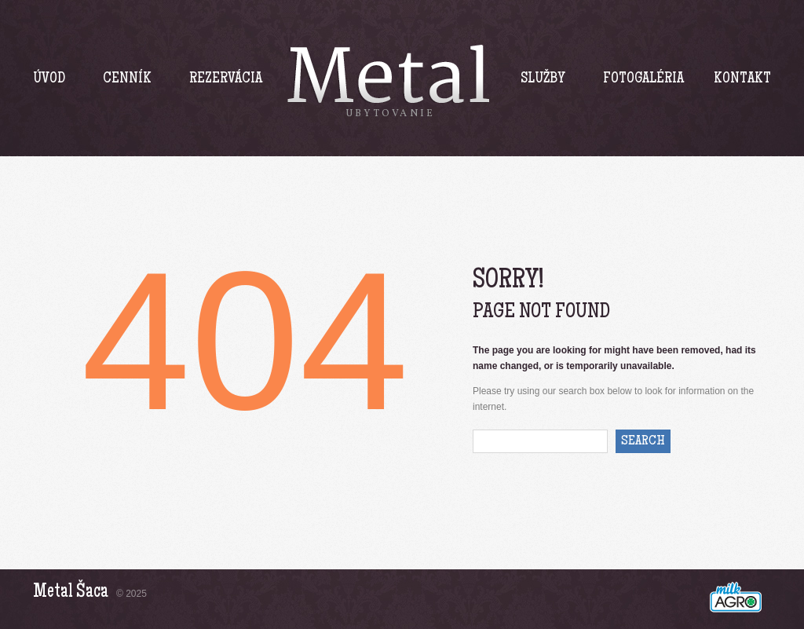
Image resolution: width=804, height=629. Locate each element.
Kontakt (742, 79)
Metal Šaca (70, 592)
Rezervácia (225, 79)
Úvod (49, 79)
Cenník (127, 79)
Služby (543, 79)
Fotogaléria (643, 79)
